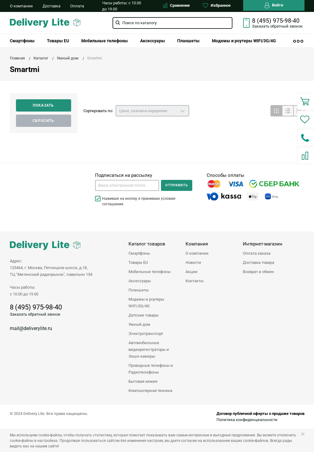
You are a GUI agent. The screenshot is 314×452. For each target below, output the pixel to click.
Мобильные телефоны (104, 40)
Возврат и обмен (258, 271)
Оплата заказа (256, 253)
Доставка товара (258, 262)
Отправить (176, 185)
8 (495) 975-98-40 (276, 21)
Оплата (77, 6)
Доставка (51, 6)
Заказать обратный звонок (35, 314)
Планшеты (188, 40)
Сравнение (176, 5)
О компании (21, 6)
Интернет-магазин (262, 244)
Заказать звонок (277, 26)
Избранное (217, 5)
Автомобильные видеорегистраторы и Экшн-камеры (148, 349)
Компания (197, 244)
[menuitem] (22, 40)
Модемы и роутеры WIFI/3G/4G (244, 40)
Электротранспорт (145, 333)
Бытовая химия (142, 381)
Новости (193, 262)
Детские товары (143, 315)
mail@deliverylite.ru (31, 328)
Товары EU (58, 40)
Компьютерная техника (150, 390)
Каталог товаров (146, 244)
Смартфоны (22, 40)
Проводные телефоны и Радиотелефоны (150, 368)
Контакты (195, 281)
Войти (274, 5)
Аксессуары (152, 40)
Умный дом (139, 324)
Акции (191, 271)
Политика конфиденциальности (247, 419)
